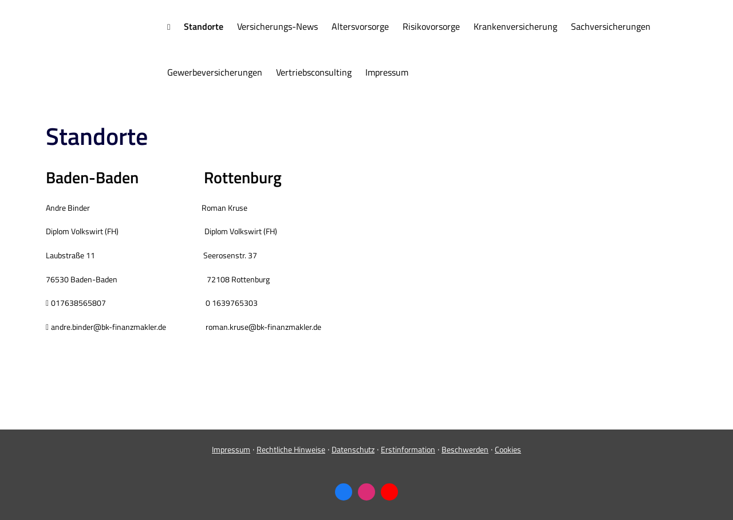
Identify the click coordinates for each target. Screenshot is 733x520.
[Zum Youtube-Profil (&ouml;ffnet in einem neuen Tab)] (389, 492)
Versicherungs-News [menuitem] (277, 26)
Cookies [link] (508, 449)
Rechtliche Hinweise (291, 449)
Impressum (231, 449)
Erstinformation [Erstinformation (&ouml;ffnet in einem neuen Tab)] (408, 449)
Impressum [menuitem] (386, 72)
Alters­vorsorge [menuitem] (360, 26)
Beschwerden (465, 449)
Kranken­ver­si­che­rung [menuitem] (515, 26)
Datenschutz (353, 449)
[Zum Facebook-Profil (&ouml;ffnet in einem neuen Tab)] (343, 492)
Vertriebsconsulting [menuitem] (314, 72)
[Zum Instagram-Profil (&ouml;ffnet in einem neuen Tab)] (366, 492)
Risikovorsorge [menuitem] (431, 26)
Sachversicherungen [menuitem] (611, 26)
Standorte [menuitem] (203, 26)
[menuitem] (168, 26)
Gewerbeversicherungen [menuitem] (214, 72)
